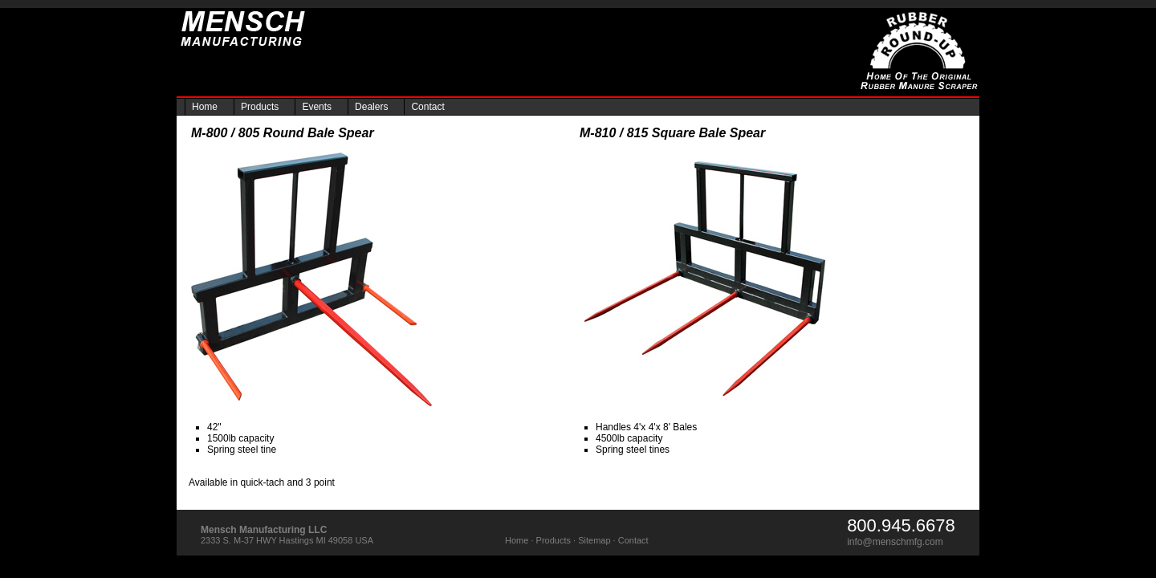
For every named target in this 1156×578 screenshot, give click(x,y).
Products (260, 106)
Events (317, 106)
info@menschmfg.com (895, 541)
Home (205, 106)
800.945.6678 (901, 525)
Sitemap (594, 540)
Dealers (371, 106)
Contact (427, 106)
